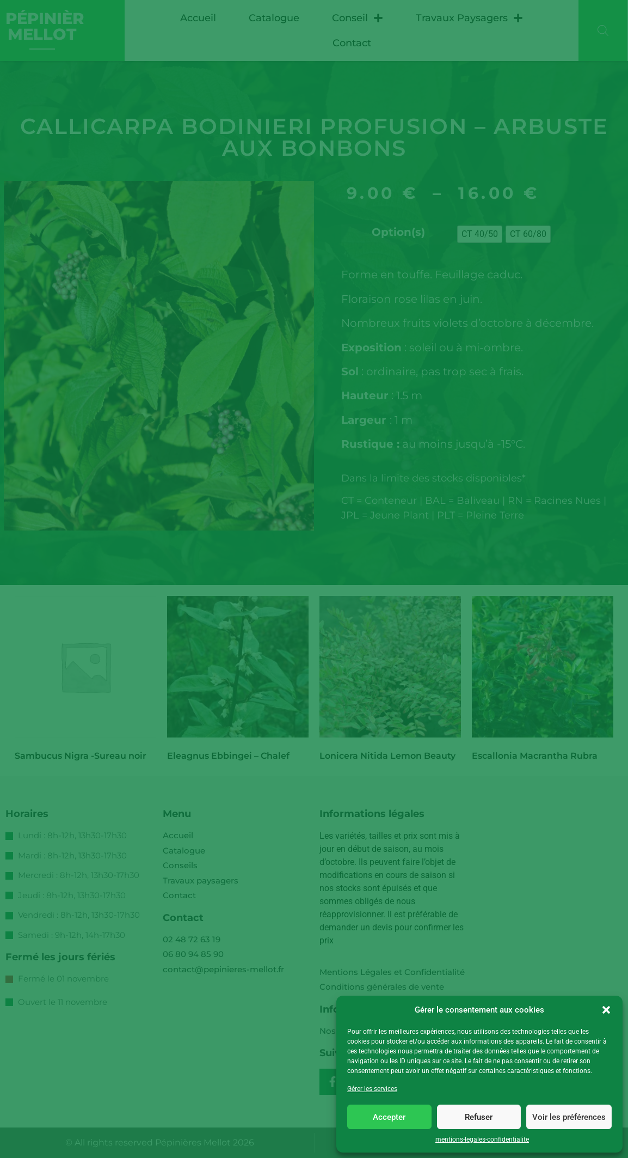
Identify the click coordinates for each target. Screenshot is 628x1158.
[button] (606, 1009)
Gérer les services (372, 1089)
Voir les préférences (569, 1117)
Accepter (389, 1117)
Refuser (478, 1117)
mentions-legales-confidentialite (482, 1139)
